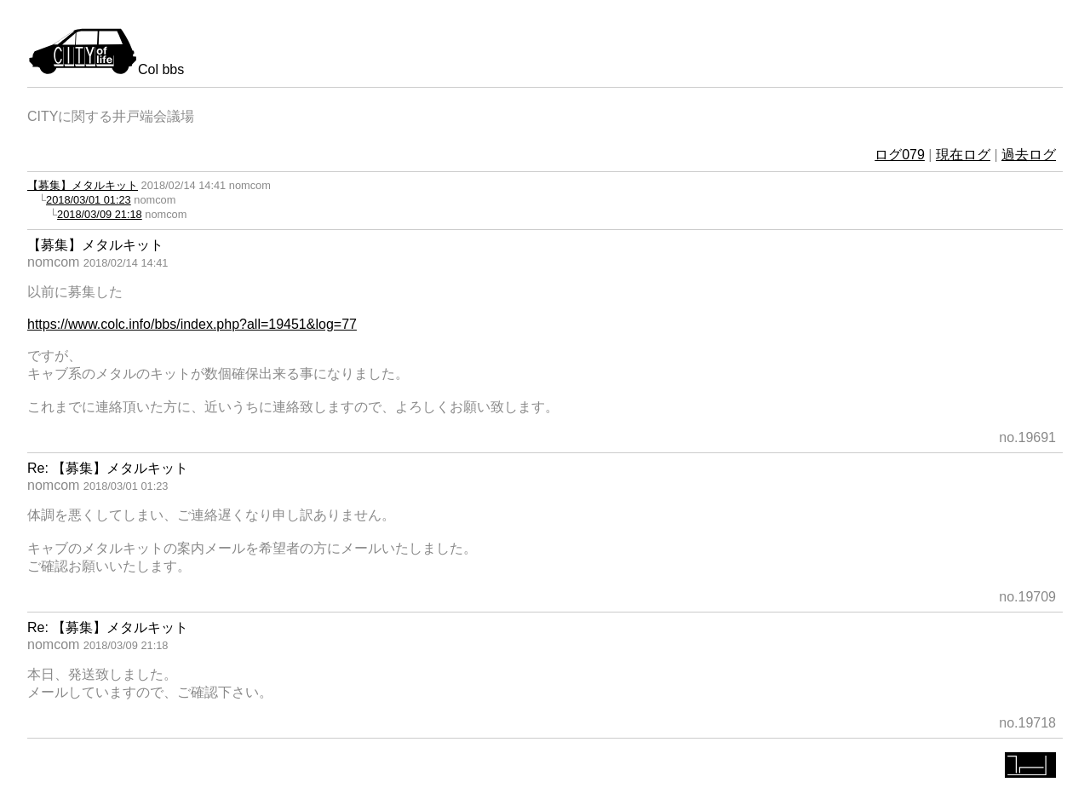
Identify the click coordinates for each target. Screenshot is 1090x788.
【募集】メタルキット (82, 185)
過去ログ (1028, 154)
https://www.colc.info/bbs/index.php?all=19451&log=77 (192, 324)
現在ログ (963, 154)
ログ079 (900, 154)
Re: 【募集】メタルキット (107, 468)
